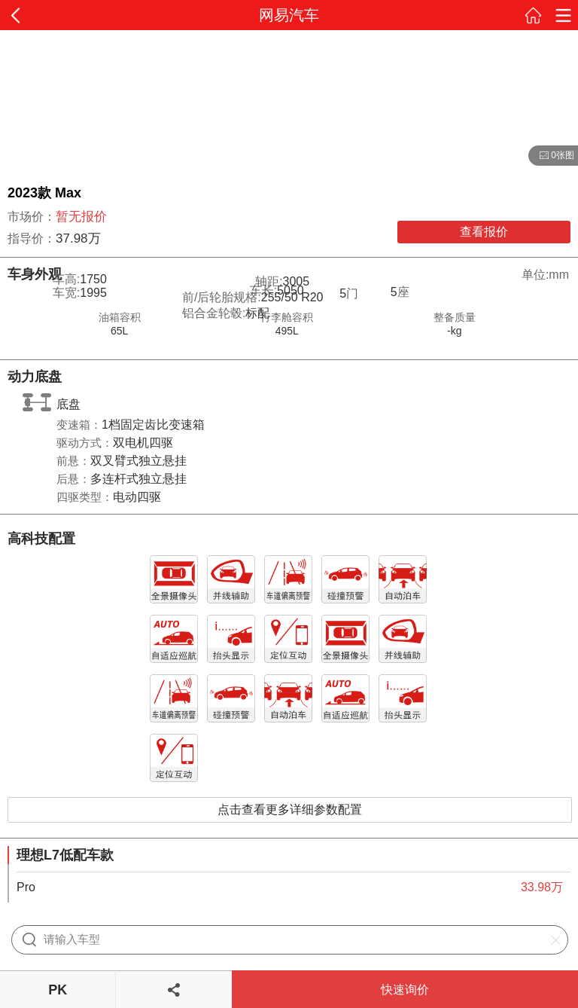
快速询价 (405, 989)
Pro (26, 887)
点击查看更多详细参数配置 (290, 809)
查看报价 (484, 231)
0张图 (551, 156)
